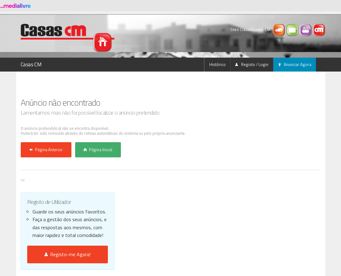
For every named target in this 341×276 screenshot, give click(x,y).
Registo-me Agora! (68, 254)
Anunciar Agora (294, 64)
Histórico (217, 64)
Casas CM (31, 64)
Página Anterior (46, 150)
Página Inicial (98, 150)
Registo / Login (251, 64)
